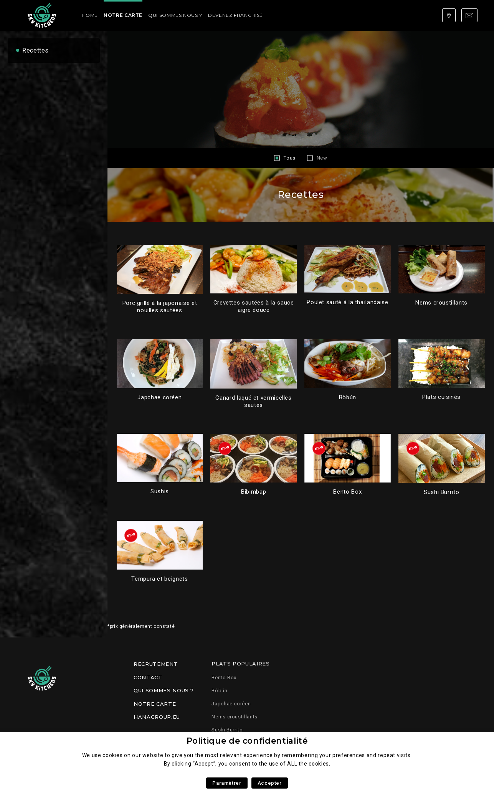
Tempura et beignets (159, 578)
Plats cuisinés (441, 397)
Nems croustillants (441, 302)
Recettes (35, 50)
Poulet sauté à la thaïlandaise (347, 302)
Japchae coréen (159, 397)
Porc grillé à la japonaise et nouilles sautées (159, 307)
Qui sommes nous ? (175, 15)
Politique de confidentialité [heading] (247, 741)
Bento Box (347, 491)
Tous (290, 158)
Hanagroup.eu (157, 717)
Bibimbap (253, 491)
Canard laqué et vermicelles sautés (253, 401)
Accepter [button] (270, 783)
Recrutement (156, 664)
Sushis (159, 491)
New (322, 158)
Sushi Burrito (441, 492)
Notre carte (123, 15)
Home (90, 15)
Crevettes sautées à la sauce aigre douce (253, 306)
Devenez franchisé (235, 15)
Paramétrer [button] (226, 783)
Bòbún (347, 397)
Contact (148, 677)
